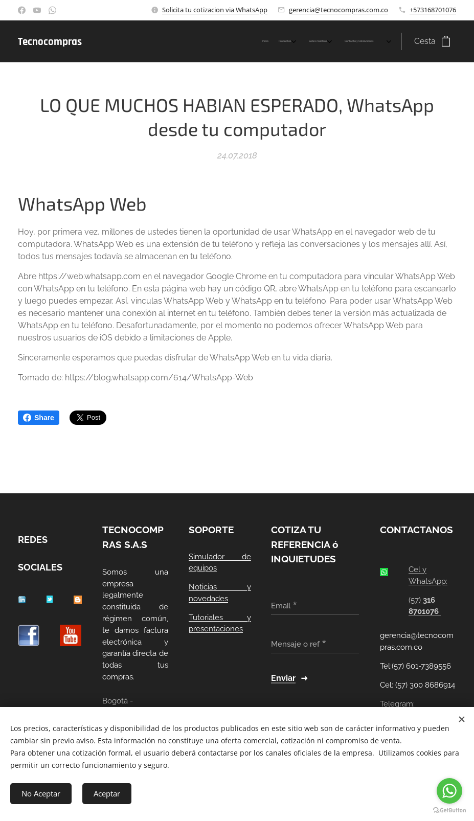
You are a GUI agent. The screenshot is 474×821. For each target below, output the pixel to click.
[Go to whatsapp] (449, 791)
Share (38, 418)
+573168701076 (433, 9)
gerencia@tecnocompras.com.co (338, 9)
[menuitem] (318, 41)
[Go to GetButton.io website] (449, 810)
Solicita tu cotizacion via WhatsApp (214, 9)
